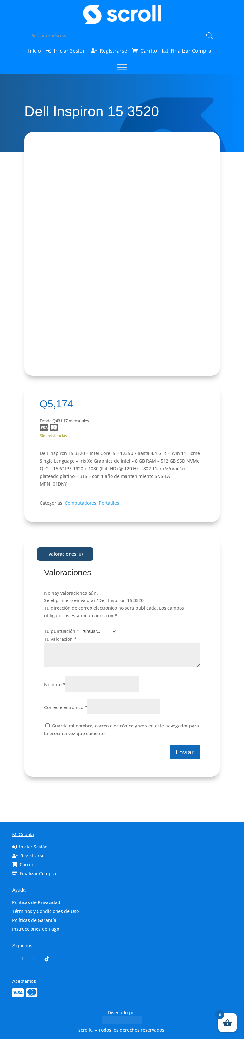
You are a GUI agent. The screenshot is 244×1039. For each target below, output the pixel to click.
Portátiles (109, 503)
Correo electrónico (65, 707)
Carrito (148, 50)
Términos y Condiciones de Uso (45, 911)
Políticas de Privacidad (36, 902)
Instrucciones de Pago (35, 929)
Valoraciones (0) (65, 554)
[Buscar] (209, 35)
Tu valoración (60, 639)
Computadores (80, 503)
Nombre (54, 684)
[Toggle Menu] (122, 67)
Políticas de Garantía (34, 920)
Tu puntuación (61, 631)
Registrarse (113, 50)
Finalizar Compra (191, 50)
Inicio (34, 50)
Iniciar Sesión (70, 50)
